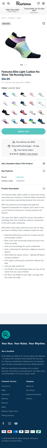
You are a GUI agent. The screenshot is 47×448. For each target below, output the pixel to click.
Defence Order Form (10, 411)
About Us (29, 386)
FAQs (4, 390)
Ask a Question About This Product (17, 163)
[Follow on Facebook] (3, 423)
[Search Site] (8, 3)
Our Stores (30, 390)
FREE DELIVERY (13, 11)
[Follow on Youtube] (16, 423)
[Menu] (3, 3)
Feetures (20, 177)
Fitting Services (8, 415)
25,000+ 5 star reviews (28, 154)
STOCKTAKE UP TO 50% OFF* (34, 11)
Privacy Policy (16, 441)
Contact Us (6, 386)
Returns (5, 403)
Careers (29, 399)
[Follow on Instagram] (9, 423)
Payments (5, 394)
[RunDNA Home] (23, 3)
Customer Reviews (33, 394)
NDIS (4, 407)
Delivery (5, 399)
